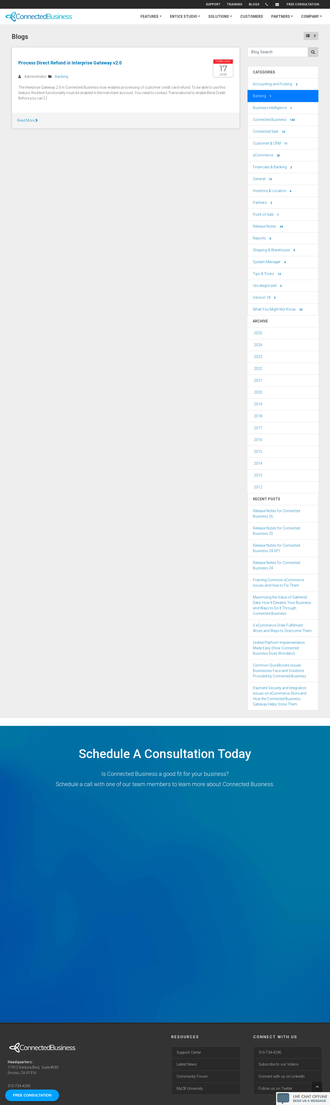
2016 (258, 440)
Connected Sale (269, 131)
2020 (258, 392)
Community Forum (192, 1076)
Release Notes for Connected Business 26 (276, 513)
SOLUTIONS (218, 16)
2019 (258, 404)
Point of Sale (266, 214)
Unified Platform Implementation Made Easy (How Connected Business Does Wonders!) (279, 648)
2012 (258, 487)
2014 (258, 463)
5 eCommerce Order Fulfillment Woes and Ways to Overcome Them (282, 628)
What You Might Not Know (278, 309)
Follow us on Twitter (275, 1088)
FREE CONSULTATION (303, 4)
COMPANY (310, 16)
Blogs (254, 4)
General (263, 179)
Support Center (189, 1052)
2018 (258, 416)
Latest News (187, 1064)
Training (234, 4)
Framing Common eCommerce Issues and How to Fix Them (278, 582)
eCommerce (267, 155)
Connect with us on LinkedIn (282, 1076)
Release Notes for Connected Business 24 (276, 565)
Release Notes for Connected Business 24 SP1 (276, 548)
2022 (258, 369)
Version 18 (265, 297)
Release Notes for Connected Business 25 (276, 531)
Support (213, 4)
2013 (258, 475)
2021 (258, 380)
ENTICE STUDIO (183, 16)
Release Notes (268, 226)
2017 (258, 428)
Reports (262, 238)
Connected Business (274, 120)
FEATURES (150, 16)
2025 (258, 333)
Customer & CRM (270, 143)
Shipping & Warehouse (274, 250)
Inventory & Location (272, 191)
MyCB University (190, 1088)
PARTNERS (280, 16)
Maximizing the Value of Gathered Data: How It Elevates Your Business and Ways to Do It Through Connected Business (282, 605)
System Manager (270, 262)
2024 (258, 345)
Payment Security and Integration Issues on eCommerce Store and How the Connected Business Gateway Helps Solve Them (279, 696)
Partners (263, 203)
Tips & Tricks (267, 274)
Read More (27, 120)
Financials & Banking (273, 167)
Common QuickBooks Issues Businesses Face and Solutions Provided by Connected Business (279, 670)
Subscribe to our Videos (279, 1064)
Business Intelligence (273, 108)
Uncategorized (268, 286)
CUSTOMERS (251, 16)
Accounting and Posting (275, 84)
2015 (258, 452)
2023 (258, 357)
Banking (61, 76)
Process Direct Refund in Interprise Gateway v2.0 (70, 62)
